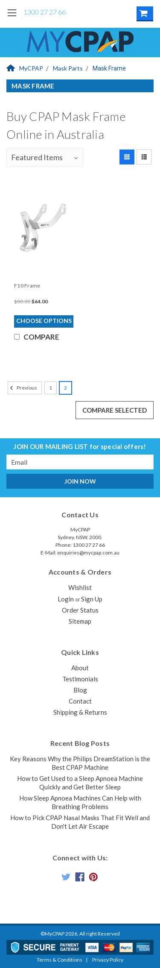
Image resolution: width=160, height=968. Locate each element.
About (80, 668)
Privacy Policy (107, 959)
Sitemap (80, 621)
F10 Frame (27, 285)
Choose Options (44, 320)
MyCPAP (24, 68)
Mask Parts (68, 68)
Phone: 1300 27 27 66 (80, 545)
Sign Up (91, 599)
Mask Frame (109, 68)
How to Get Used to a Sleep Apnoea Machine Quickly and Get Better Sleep (80, 782)
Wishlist (80, 587)
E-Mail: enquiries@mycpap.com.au (80, 552)
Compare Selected (114, 410)
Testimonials (80, 679)
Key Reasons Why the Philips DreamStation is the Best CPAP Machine (80, 763)
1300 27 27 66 (44, 12)
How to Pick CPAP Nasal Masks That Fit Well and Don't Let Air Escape (80, 822)
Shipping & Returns (80, 712)
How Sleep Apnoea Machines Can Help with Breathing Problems (80, 802)
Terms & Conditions (59, 959)
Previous (22, 388)
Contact (80, 701)
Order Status (80, 610)
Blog (80, 690)
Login (66, 599)
